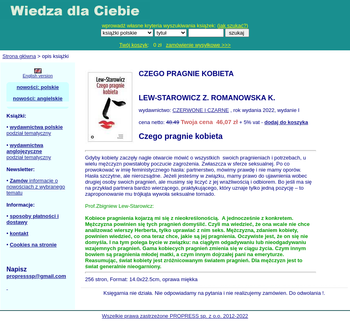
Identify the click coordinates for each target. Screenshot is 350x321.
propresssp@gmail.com (36, 276)
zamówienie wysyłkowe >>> (198, 45)
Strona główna (19, 56)
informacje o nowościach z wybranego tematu (35, 187)
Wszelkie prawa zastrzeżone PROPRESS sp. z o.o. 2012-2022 (175, 316)
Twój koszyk (133, 45)
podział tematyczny (28, 133)
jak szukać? (232, 26)
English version (38, 75)
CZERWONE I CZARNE (201, 110)
